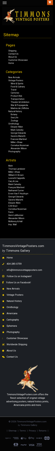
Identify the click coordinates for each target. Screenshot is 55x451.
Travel (13, 90)
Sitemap (13, 430)
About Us (12, 57)
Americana (12, 313)
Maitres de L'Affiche (20, 108)
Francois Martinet (19, 139)
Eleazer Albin (17, 127)
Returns (42, 430)
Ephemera (12, 325)
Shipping (12, 51)
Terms (23, 430)
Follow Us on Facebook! (18, 282)
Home (11, 63)
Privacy (32, 430)
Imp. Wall (12, 224)
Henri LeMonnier (15, 215)
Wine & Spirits (17, 83)
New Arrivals (14, 77)
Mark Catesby (17, 130)
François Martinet (16, 187)
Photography (14, 151)
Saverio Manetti (18, 136)
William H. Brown (16, 175)
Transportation (17, 99)
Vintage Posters (15, 80)
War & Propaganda (19, 105)
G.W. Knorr (13, 206)
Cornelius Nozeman (20, 145)
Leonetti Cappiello (16, 178)
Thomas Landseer (16, 169)
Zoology (14, 120)
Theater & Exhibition (20, 102)
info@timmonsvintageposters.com (24, 270)
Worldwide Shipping (17, 344)
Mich (10, 166)
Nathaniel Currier (16, 190)
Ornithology (13, 124)
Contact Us (13, 54)
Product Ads (16, 96)
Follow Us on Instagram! (19, 276)
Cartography (13, 319)
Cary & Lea (13, 181)
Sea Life (14, 117)
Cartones (15, 93)
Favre (10, 212)
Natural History (15, 111)
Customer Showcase (18, 60)
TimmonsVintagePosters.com (22, 394)
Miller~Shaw (16, 142)
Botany (14, 114)
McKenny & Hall (15, 221)
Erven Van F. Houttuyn (18, 193)
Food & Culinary (18, 86)
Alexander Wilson (19, 148)
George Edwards (18, 133)
